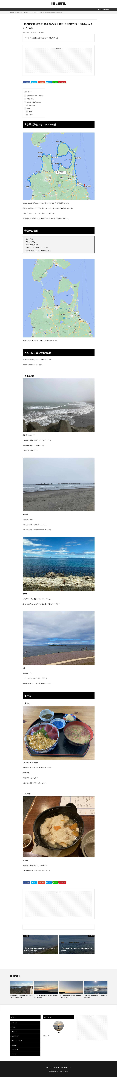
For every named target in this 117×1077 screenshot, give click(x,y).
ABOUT (47, 1067)
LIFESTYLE (19, 12)
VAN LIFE (14, 1031)
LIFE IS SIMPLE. (58, 4)
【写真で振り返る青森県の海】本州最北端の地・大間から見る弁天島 (46, 12)
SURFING (14, 1022)
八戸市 (29, 115)
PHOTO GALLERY (17, 1040)
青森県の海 (30, 105)
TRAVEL (26, 12)
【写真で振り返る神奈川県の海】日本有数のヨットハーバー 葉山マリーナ (70, 996)
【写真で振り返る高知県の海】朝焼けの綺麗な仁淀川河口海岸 (46, 996)
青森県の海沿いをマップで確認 (33, 96)
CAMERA (14, 1044)
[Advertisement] (58, 61)
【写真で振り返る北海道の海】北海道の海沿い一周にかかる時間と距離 (21, 996)
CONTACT (55, 1067)
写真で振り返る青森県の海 (32, 102)
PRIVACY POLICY (66, 1067)
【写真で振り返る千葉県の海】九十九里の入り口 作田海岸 (95, 996)
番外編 (27, 108)
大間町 (29, 111)
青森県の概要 (29, 99)
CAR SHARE (15, 1035)
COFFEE (14, 1053)
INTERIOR (15, 1049)
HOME (12, 12)
